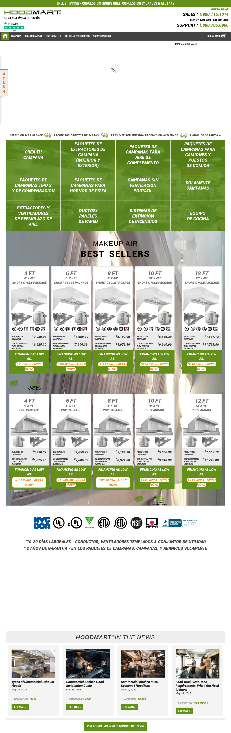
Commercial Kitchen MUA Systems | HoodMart (139, 684)
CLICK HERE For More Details (35, 388)
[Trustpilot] (14, 27)
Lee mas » (20, 707)
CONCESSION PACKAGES (139, 3)
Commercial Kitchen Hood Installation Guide (85, 684)
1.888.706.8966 (213, 25)
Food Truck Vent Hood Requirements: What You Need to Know (197, 685)
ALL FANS (167, 3)
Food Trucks (200, 702)
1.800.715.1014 (213, 14)
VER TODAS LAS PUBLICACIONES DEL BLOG (115, 726)
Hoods (33, 698)
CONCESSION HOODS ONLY (101, 3)
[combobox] (187, 44)
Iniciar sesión (214, 36)
